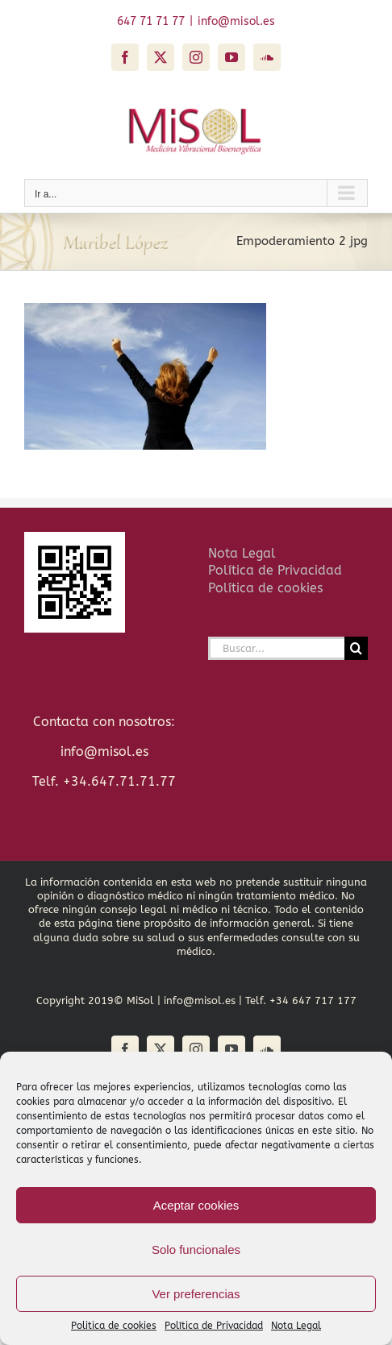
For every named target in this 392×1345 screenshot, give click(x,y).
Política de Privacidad (214, 1325)
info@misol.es (236, 21)
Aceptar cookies (196, 1205)
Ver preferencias (196, 1294)
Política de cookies (265, 588)
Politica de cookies (113, 1325)
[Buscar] (356, 648)
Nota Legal (296, 1325)
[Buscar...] (276, 648)
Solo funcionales (196, 1249)
